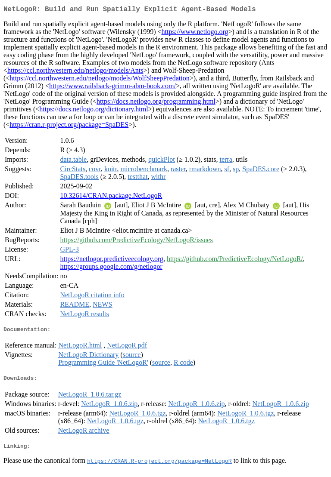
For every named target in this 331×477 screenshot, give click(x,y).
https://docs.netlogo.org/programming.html (156, 103)
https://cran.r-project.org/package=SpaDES (68, 126)
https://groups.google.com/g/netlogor (111, 268)
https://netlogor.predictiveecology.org (111, 260)
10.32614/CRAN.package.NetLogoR (111, 197)
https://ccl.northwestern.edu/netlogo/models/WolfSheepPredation (99, 79)
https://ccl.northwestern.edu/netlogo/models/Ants (75, 72)
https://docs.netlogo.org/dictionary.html (93, 110)
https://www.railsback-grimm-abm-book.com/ (112, 87)
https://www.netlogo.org (194, 33)
